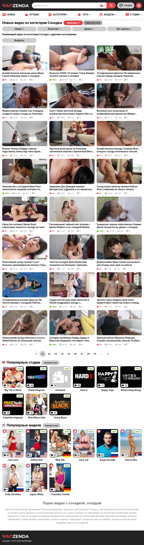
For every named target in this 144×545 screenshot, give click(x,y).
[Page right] (108, 354)
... (101, 354)
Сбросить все (92, 22)
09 (95, 354)
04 (62, 354)
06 (75, 354)
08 (88, 354)
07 (82, 354)
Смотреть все (51, 425)
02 (49, 354)
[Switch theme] (139, 5)
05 (69, 354)
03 (56, 354)
